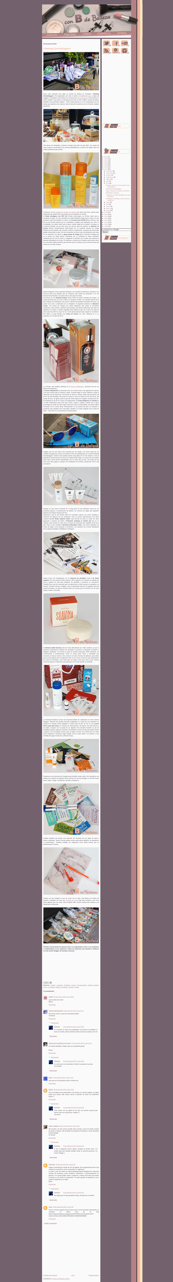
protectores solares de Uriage (65, 212)
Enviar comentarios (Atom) (61, 1279)
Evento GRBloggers (77, 386)
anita (50, 1207)
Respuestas (55, 1023)
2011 (106, 222)
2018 (106, 167)
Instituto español (93, 985)
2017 (106, 169)
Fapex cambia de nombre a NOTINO (117, 191)
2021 (106, 161)
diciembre (109, 171)
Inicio (73, 1275)
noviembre (109, 173)
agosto (108, 179)
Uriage (77, 987)
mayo (108, 202)
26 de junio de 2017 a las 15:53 (64, 997)
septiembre (110, 177)
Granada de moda (72, 900)
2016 (106, 212)
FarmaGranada (82, 985)
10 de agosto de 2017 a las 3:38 (63, 1207)
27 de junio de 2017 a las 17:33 (63, 1077)
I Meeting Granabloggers (114, 189)
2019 (106, 165)
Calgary (53, 985)
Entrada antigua (94, 1275)
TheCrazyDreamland (56, 1011)
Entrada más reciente (50, 1275)
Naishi (51, 1089)
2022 (106, 159)
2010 (106, 224)
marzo (108, 206)
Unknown (52, 1164)
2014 (106, 216)
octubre (108, 175)
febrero (108, 208)
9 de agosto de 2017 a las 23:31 (73, 1192)
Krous (45, 987)
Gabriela (57, 1027)
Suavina (71, 987)
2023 (106, 157)
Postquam (64, 987)
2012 (106, 220)
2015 (106, 214)
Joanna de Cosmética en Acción (60, 1043)
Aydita (51, 997)
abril (107, 204)
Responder (52, 1005)
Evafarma (67, 985)
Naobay (58, 987)
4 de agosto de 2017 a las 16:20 (73, 1061)
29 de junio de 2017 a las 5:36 (65, 1164)
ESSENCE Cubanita (112, 193)
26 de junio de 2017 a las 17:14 (73, 1011)
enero (108, 210)
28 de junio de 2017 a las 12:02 (64, 1089)
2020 (106, 163)
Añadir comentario (50, 1223)
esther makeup (54, 1126)
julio (107, 181)
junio (107, 183)
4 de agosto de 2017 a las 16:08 (73, 1027)
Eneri (50, 1077)
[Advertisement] (71, 968)
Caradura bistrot (82, 98)
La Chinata (51, 987)
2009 (106, 226)
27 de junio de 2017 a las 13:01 (81, 1043)
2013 (106, 218)
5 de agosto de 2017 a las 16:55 (73, 1146)
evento (73, 985)
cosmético (59, 985)
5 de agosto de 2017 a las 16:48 (73, 1107)
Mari (89, 96)
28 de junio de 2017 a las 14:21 (70, 1126)
